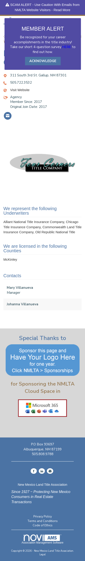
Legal (42, 554)
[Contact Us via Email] (50, 471)
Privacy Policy (42, 516)
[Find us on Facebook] (34, 471)
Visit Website (20, 90)
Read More (62, 10)
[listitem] (7, 116)
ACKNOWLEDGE (42, 61)
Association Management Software (42, 539)
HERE (66, 47)
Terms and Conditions (42, 521)
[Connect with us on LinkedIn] (42, 471)
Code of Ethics (43, 525)
